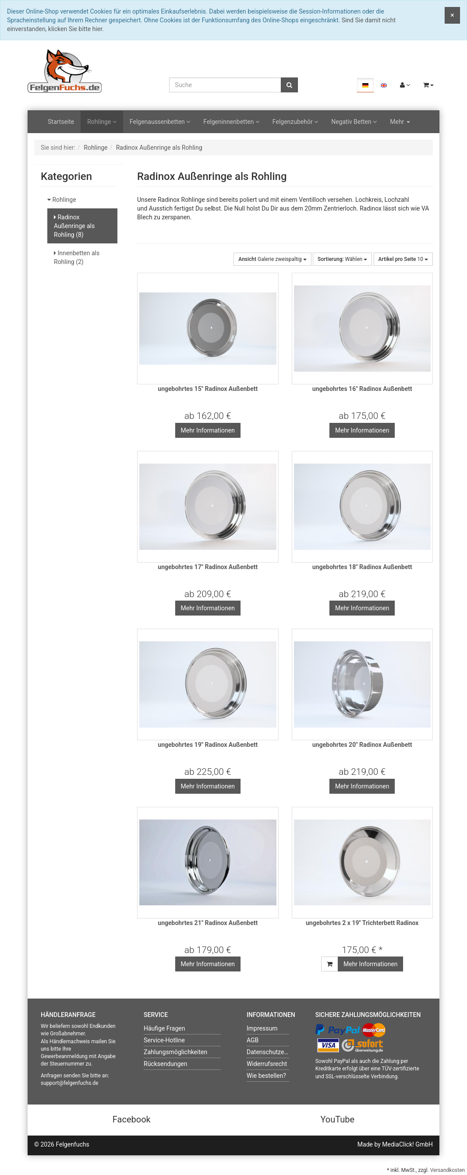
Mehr (400, 121)
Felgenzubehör (295, 121)
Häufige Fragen (164, 1028)
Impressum (262, 1028)
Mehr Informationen (208, 430)
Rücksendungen (166, 1063)
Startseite (61, 121)
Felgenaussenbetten (160, 121)
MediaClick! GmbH (407, 1144)
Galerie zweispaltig (272, 259)
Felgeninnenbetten (231, 121)
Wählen (342, 259)
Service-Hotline (164, 1040)
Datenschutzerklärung (276, 1051)
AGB (252, 1040)
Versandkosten (447, 1170)
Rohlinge (102, 121)
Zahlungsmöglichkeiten (175, 1051)
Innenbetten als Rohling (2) (76, 257)
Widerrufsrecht (267, 1063)
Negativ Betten (354, 121)
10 (403, 259)
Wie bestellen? (266, 1075)
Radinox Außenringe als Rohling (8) (74, 226)
